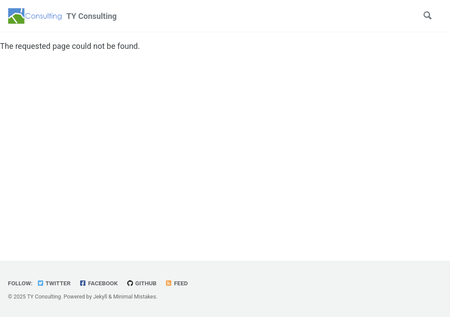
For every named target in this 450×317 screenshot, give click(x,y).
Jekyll (100, 297)
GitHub (141, 283)
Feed (176, 283)
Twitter (53, 283)
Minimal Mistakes (134, 297)
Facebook (98, 283)
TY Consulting (91, 16)
